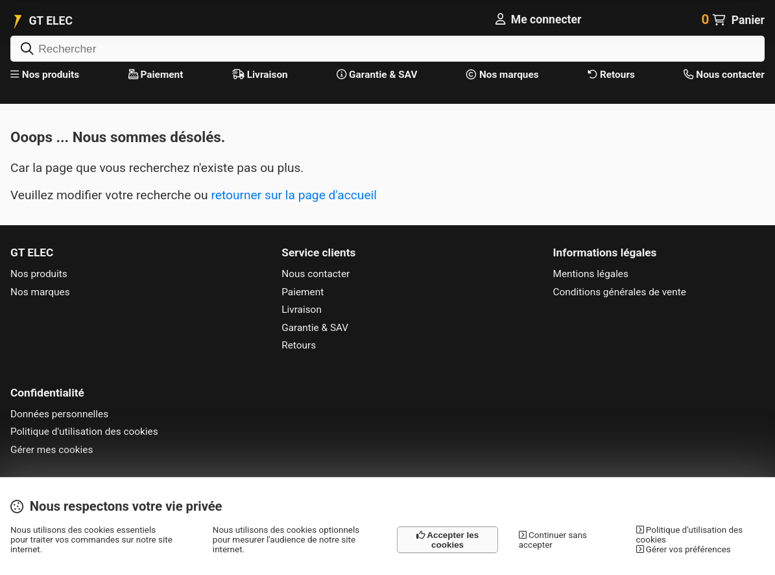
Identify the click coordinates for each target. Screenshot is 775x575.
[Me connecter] (538, 19)
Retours (611, 74)
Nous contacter (724, 74)
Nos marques (502, 74)
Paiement (156, 74)
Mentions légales (590, 274)
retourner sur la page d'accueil (293, 195)
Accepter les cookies (447, 540)
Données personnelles (59, 414)
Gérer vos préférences (683, 549)
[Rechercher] (387, 49)
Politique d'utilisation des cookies (84, 431)
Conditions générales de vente (619, 292)
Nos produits (44, 74)
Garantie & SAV (377, 74)
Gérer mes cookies (51, 450)
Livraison (260, 74)
